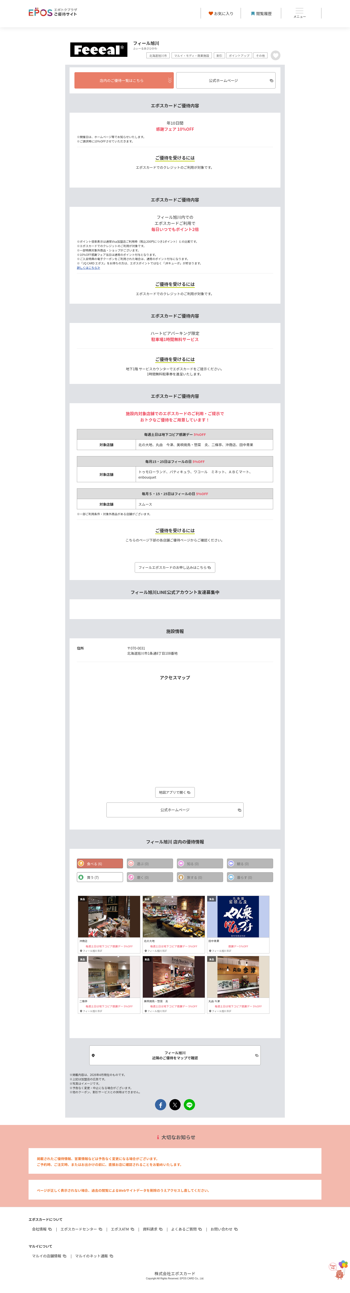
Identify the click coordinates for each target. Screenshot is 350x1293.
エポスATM (123, 1229)
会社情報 (42, 1229)
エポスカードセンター (81, 1229)
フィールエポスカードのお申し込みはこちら (174, 567)
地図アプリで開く (175, 792)
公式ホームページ (201, 809)
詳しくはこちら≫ (88, 267)
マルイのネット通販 (94, 1256)
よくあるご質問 (187, 1229)
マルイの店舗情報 (49, 1256)
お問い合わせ (224, 1229)
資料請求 (153, 1229)
